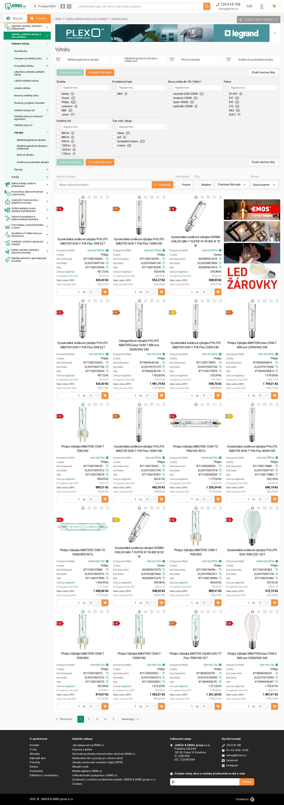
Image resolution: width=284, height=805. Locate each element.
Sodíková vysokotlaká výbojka (33, 162)
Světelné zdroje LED (24, 110)
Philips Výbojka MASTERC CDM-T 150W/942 (139, 656)
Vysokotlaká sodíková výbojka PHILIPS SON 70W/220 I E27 (252, 552)
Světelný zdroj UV (23, 125)
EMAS (58, 18)
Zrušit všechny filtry (263, 72)
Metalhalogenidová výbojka (31, 140)
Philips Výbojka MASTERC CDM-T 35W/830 (82, 656)
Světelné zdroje (20, 43)
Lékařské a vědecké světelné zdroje (29, 73)
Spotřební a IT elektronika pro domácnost (23, 234)
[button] (274, 33)
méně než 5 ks (211, 457)
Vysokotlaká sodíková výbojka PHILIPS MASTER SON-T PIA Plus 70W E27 (82, 241)
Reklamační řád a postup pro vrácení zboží (97, 758)
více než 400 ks (267, 457)
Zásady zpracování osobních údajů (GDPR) (97, 762)
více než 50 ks (212, 250)
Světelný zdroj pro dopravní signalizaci (28, 117)
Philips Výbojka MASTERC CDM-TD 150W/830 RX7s (82, 552)
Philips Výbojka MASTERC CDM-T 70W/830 (195, 552)
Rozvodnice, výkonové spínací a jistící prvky (24, 193)
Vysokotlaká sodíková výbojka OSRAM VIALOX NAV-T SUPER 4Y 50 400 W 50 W (139, 552)
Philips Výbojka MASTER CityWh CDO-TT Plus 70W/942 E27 (196, 656)
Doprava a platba (82, 749)
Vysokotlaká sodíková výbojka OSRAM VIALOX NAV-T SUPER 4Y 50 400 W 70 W (195, 241)
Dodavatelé (36, 771)
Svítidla (15, 177)
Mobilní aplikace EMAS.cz (87, 771)
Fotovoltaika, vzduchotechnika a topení (24, 226)
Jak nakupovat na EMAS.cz (88, 745)
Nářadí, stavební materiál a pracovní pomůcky (22, 251)
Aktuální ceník (80, 766)
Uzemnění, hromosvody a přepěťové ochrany (21, 201)
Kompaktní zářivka (24, 66)
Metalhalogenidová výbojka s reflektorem (32, 147)
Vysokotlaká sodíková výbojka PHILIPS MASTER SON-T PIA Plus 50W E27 (82, 345)
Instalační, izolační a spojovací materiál (24, 243)
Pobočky (35, 762)
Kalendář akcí (37, 758)
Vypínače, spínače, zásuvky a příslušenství (23, 27)
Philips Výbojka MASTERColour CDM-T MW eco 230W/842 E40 (252, 345)
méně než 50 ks (267, 561)
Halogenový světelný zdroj (28, 58)
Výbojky (18, 132)
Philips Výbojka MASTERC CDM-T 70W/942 (82, 449)
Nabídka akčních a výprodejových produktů (26, 259)
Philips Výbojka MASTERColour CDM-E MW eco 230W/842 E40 (252, 656)
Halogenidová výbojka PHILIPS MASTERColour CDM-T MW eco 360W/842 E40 (139, 345)
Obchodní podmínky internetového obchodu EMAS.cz (103, 753)
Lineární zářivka (22, 88)
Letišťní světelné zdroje (26, 80)
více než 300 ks (97, 250)
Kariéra (34, 766)
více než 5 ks (156, 354)
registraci (70, 272)
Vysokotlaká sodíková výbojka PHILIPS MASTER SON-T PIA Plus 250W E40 (195, 345)
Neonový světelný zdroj (26, 95)
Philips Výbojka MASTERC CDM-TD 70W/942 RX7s (195, 449)
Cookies (77, 783)
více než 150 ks (154, 250)
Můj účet (14, 18)
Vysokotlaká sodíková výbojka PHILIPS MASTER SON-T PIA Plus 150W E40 (139, 241)
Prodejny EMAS (45, 6)
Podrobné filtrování (100, 72)
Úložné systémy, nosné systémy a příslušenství (20, 210)
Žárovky (18, 169)
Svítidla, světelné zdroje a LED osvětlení (23, 35)
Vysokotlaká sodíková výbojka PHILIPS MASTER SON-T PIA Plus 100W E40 (139, 449)
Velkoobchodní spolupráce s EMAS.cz (94, 775)
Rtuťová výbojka (25, 154)
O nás (33, 749)
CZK (249, 6)
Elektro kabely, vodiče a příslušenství (20, 185)
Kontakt (34, 745)
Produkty (38, 18)
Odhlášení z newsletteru (44, 775)
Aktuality (35, 753)
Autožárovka (20, 51)
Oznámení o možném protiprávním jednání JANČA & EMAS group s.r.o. (114, 779)
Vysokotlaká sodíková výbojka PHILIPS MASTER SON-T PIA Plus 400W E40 (252, 449)
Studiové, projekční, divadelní (29, 103)
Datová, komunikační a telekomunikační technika (21, 218)
